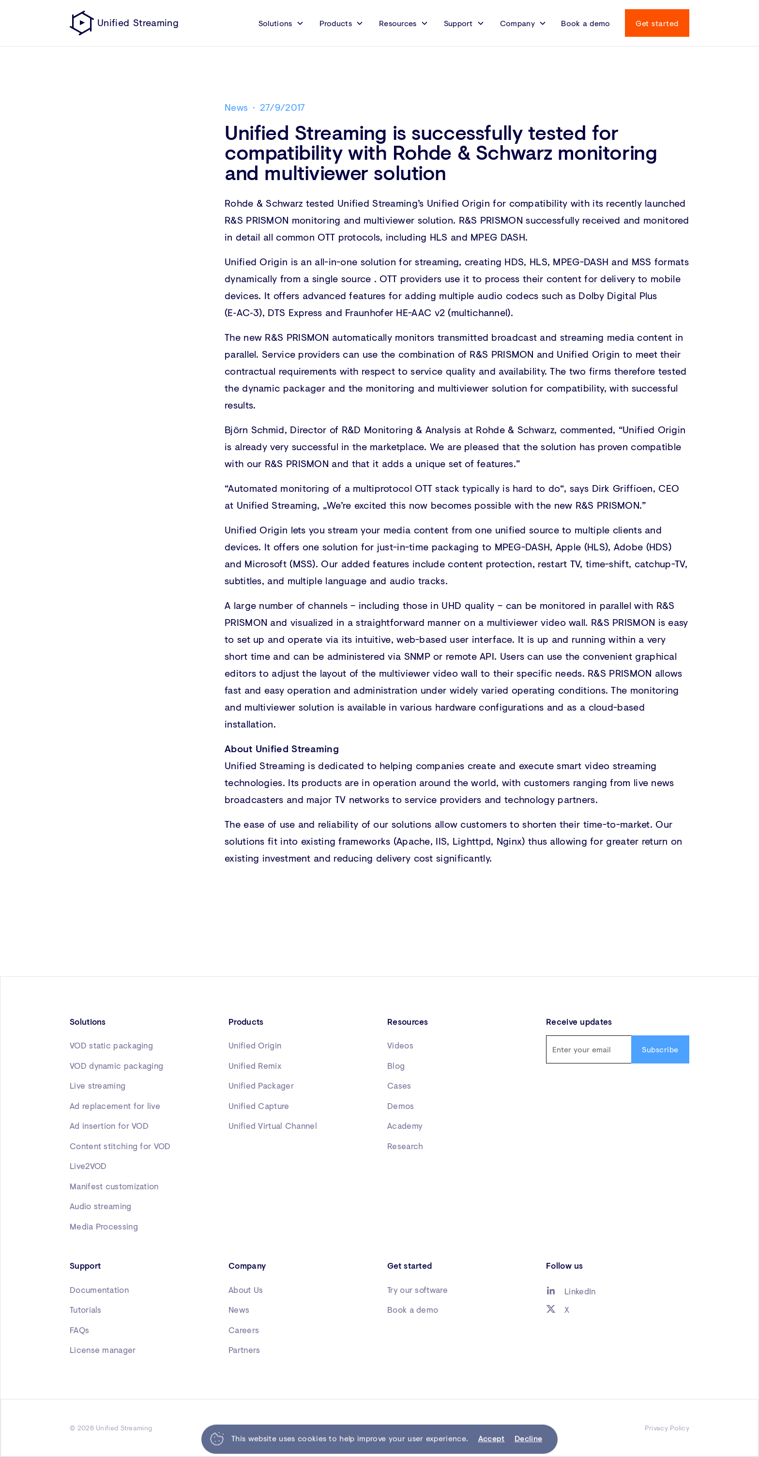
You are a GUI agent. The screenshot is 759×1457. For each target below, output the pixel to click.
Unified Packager (261, 1085)
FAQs (79, 1330)
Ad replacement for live (115, 1106)
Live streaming (97, 1085)
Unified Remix (254, 1066)
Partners (244, 1350)
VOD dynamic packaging (116, 1066)
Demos (400, 1106)
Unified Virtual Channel (272, 1126)
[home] (124, 23)
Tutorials (86, 1310)
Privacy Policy (667, 1428)
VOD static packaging (111, 1045)
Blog (396, 1066)
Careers (243, 1330)
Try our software (417, 1290)
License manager (103, 1350)
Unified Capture (258, 1106)
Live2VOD (88, 1166)
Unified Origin (254, 1045)
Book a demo (585, 23)
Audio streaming (101, 1206)
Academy (404, 1126)
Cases (399, 1085)
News (238, 1310)
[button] (281, 23)
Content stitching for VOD (120, 1146)
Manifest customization (114, 1186)
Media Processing (104, 1226)
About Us (245, 1290)
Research (405, 1146)
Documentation (99, 1290)
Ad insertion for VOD (109, 1126)
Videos (400, 1045)
